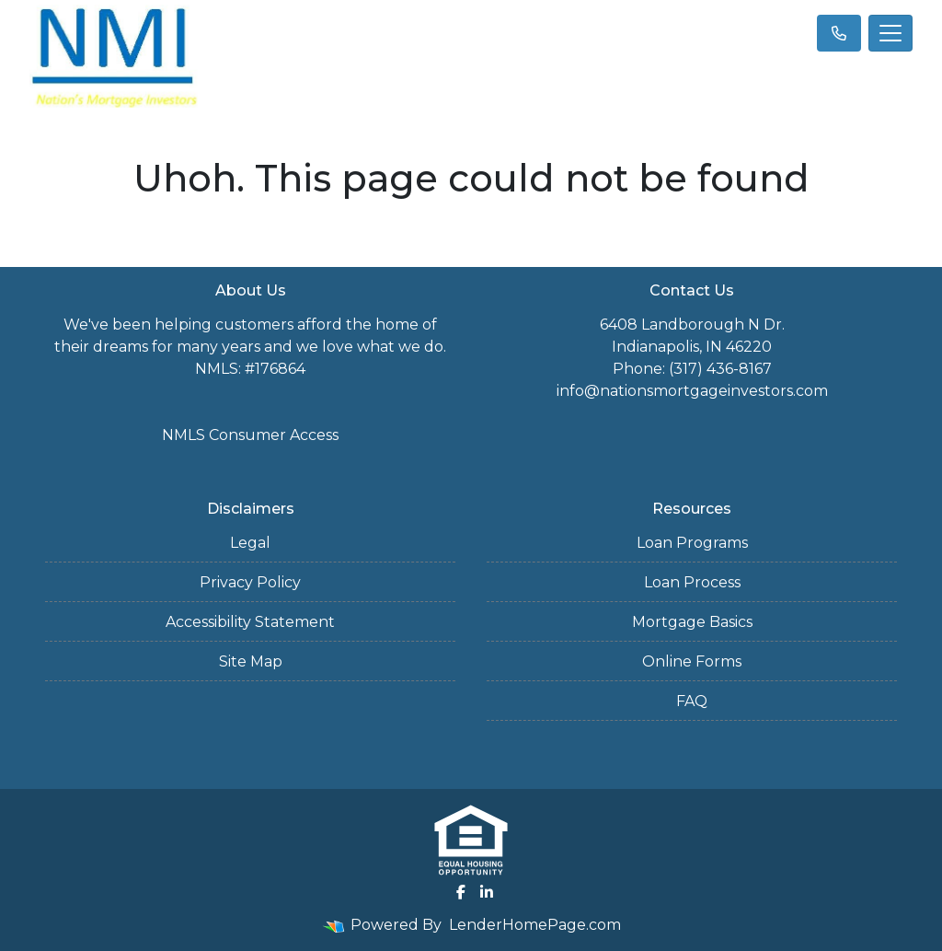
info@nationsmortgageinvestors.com (692, 391)
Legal (250, 542)
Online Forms (691, 661)
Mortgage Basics (692, 622)
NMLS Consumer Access (250, 435)
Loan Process (692, 582)
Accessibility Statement (250, 622)
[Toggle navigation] (890, 33)
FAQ (691, 701)
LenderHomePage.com (535, 925)
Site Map (250, 661)
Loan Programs (692, 542)
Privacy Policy (250, 582)
